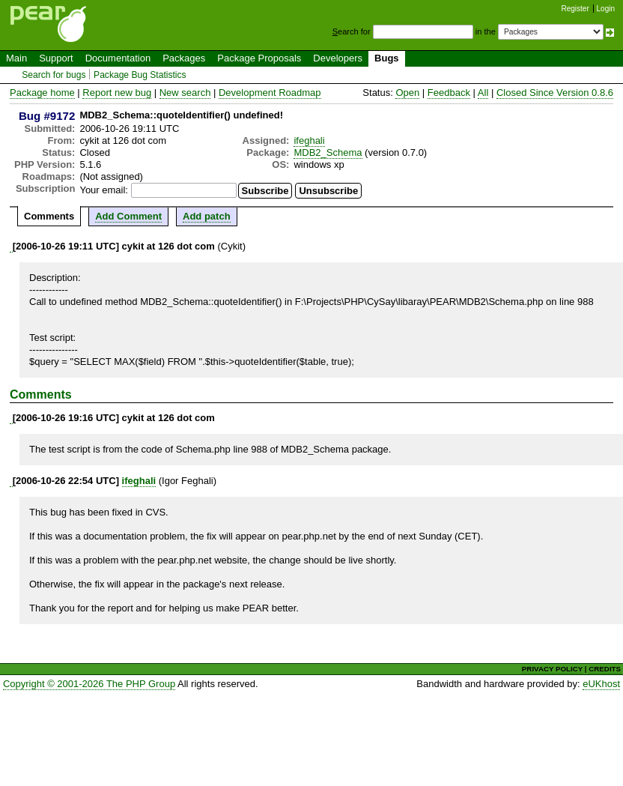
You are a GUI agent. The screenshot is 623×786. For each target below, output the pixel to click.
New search (185, 92)
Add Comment (128, 216)
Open (407, 92)
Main (16, 58)
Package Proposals (259, 58)
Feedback (449, 92)
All (483, 92)
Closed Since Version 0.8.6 (554, 92)
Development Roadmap (270, 92)
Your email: (103, 190)
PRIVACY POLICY (552, 669)
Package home (42, 92)
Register (575, 8)
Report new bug (116, 92)
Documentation (118, 58)
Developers (337, 58)
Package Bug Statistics (140, 75)
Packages (183, 58)
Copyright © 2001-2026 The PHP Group (89, 683)
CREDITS (605, 669)
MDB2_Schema (328, 152)
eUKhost (601, 683)
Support (56, 58)
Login (606, 8)
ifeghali (309, 140)
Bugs (386, 58)
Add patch (207, 216)
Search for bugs (53, 75)
